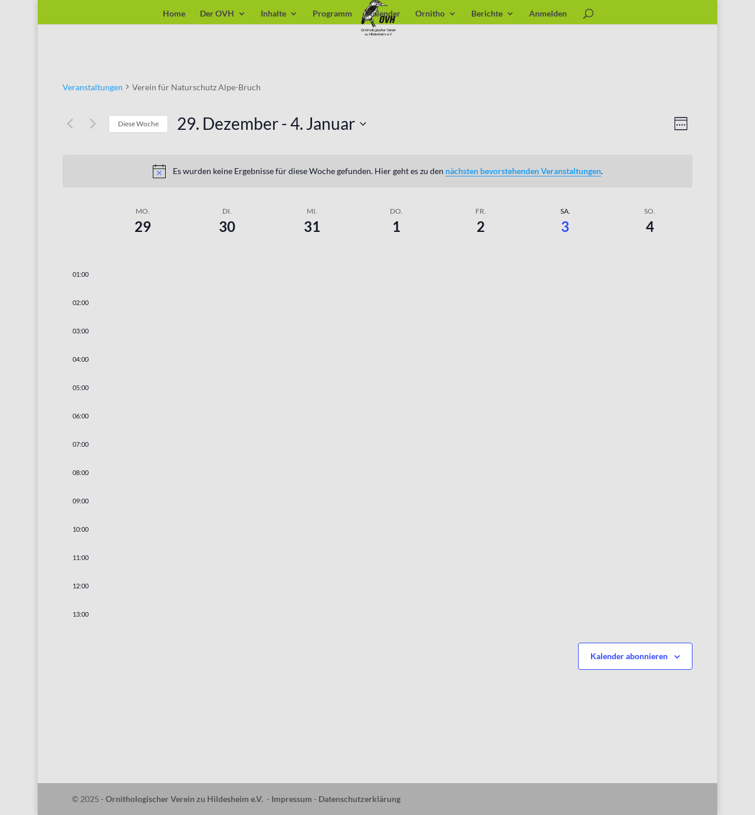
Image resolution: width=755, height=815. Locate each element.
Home (174, 13)
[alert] (377, 171)
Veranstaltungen (93, 87)
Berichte (487, 13)
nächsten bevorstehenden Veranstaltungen (523, 171)
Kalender (384, 13)
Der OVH (217, 13)
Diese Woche (138, 123)
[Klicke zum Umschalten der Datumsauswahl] (271, 124)
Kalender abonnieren (629, 656)
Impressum (291, 799)
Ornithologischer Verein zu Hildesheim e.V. (184, 799)
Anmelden (548, 13)
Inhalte (273, 13)
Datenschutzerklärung (360, 799)
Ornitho (430, 13)
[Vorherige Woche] (70, 124)
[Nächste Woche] (93, 124)
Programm (332, 13)
